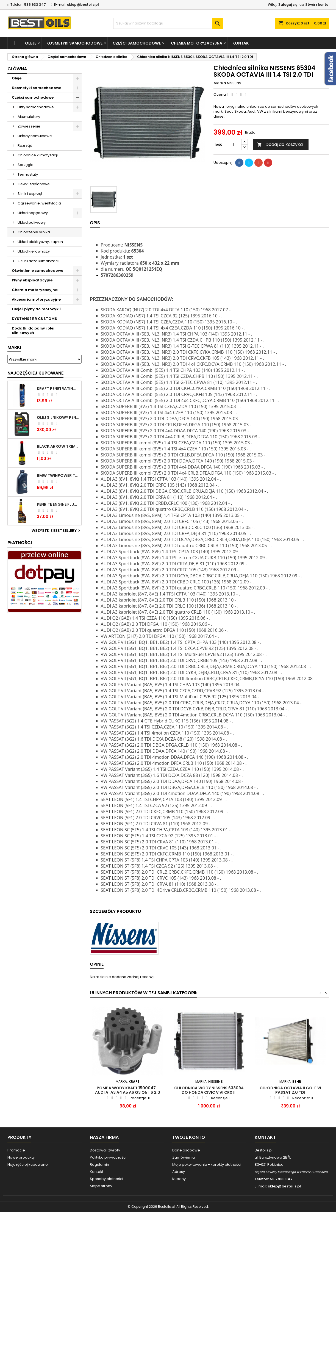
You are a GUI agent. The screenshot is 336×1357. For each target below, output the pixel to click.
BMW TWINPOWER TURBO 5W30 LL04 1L (58, 475)
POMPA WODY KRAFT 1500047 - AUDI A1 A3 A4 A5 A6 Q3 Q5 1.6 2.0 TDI (127, 1092)
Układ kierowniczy (34, 251)
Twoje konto (188, 1137)
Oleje (30, 43)
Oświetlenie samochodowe (37, 270)
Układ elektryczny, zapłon (40, 241)
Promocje (16, 1150)
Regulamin (99, 1164)
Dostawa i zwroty (105, 1150)
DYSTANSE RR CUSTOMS (34, 318)
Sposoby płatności (106, 1178)
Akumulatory (29, 116)
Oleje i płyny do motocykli (36, 309)
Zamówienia (183, 1157)
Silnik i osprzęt (30, 193)
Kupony (179, 1178)
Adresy (178, 1171)
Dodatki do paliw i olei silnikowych (33, 330)
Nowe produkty (21, 1157)
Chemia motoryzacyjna (196, 43)
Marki (14, 347)
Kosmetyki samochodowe (74, 43)
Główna (17, 69)
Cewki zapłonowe (34, 184)
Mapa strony (101, 1186)
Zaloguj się (287, 4)
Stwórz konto (316, 4)
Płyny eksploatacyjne (32, 280)
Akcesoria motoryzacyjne (36, 299)
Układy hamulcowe (35, 136)
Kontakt (241, 43)
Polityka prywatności (108, 1157)
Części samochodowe (137, 43)
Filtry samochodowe (36, 107)
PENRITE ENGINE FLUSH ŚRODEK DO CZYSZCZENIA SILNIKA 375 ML (58, 504)
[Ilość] (233, 144)
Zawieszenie (29, 126)
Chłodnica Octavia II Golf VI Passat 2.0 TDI (290, 1090)
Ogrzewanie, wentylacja (39, 203)
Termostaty (28, 174)
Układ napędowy (33, 212)
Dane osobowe (186, 1150)
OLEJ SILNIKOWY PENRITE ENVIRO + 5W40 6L (58, 417)
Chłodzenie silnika (34, 232)
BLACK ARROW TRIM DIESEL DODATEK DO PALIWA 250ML (58, 446)
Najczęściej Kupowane (35, 373)
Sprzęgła (26, 164)
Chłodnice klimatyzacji (38, 155)
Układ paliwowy (32, 222)
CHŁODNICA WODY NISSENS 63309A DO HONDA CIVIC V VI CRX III (209, 1090)
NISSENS (234, 83)
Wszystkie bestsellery (57, 530)
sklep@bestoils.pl (83, 4)
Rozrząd (25, 145)
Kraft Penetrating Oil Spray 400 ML (58, 388)
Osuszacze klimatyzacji (38, 261)
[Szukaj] (168, 23)
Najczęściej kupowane (27, 1164)
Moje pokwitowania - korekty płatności (206, 1164)
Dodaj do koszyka (280, 144)
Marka (219, 83)
